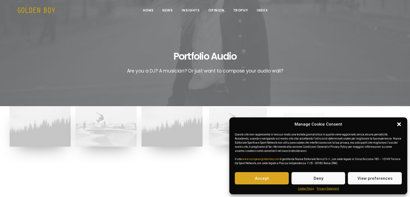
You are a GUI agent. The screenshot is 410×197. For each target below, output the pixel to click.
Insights (194, 11)
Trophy (244, 11)
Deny (318, 178)
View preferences (374, 178)
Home (152, 11)
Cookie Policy (306, 188)
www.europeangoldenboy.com (261, 159)
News (171, 11)
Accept (262, 178)
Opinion (220, 11)
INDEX (266, 11)
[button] (399, 124)
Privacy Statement (328, 188)
